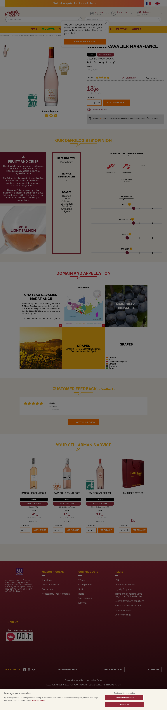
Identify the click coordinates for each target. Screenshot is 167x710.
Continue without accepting (124, 693)
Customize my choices (124, 698)
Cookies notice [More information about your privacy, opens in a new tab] (38, 700)
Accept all (124, 704)
